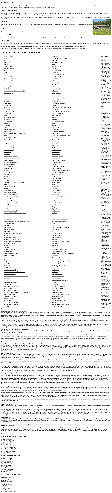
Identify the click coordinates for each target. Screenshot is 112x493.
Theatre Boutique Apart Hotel (11, 78)
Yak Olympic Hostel (57, 115)
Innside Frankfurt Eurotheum (11, 253)
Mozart (54, 231)
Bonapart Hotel (55, 129)
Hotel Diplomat (7, 231)
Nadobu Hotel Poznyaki (58, 121)
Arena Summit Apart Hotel (10, 192)
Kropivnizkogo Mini (8, 76)
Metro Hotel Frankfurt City (58, 298)
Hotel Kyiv (55, 125)
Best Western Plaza (56, 202)
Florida (54, 164)
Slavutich (54, 60)
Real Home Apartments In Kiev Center (61, 107)
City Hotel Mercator (57, 233)
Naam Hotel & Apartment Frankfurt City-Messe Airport (17, 292)
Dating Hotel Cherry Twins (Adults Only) (14, 182)
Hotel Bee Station (56, 178)
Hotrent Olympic (56, 162)
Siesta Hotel (55, 85)
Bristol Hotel (7, 207)
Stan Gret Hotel (7, 109)
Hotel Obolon (55, 127)
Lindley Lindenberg (57, 306)
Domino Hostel (7, 103)
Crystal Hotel (7, 176)
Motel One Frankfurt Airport (59, 205)
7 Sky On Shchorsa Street (10, 147)
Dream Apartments (56, 168)
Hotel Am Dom (7, 284)
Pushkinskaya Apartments (10, 186)
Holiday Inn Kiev (56, 93)
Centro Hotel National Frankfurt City (61, 259)
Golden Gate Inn (56, 143)
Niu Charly (6, 306)
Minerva (54, 223)
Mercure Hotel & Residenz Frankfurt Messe (62, 253)
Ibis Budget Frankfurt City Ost (59, 300)
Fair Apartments (56, 290)
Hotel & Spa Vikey (56, 150)
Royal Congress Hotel (57, 97)
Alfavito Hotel (7, 89)
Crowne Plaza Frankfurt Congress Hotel (61, 219)
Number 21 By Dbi (56, 66)
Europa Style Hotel (56, 278)
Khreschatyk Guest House (10, 87)
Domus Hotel (7, 123)
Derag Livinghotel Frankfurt (10, 294)
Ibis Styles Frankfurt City (10, 274)
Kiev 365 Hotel (56, 152)
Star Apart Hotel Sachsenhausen (60, 280)
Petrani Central (55, 133)
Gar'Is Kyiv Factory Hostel (10, 156)
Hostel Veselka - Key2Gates (10, 137)
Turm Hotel (55, 245)
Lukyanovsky (55, 87)
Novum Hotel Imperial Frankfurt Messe (61, 261)
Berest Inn (54, 184)
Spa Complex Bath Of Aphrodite (11, 162)
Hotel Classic (7, 154)
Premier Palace (55, 56)
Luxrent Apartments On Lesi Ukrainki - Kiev (14, 133)
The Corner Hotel (8, 265)
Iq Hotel (6, 115)
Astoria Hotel (7, 209)
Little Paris (6, 215)
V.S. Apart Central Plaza (9, 111)
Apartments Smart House (10, 168)
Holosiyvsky (55, 68)
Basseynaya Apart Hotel (58, 74)
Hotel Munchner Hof (9, 223)
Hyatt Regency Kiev (57, 62)
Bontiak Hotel (55, 109)
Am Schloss (55, 255)
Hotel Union (55, 247)
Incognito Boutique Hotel (10, 145)
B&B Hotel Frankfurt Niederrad (60, 249)
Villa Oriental (55, 263)
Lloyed (54, 267)
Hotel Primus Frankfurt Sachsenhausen (61, 227)
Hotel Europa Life (8, 198)
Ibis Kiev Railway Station (58, 172)
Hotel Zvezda (55, 141)
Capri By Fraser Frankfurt (10, 290)
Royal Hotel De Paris (57, 76)
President (6, 261)
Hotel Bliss (55, 282)
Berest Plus (6, 188)
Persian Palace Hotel (8, 150)
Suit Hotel (6, 143)
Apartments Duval (8, 251)
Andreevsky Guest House (58, 131)
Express (5, 70)
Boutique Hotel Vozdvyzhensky (59, 58)
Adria (5, 60)
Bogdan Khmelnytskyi (9, 107)
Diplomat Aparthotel (8, 66)
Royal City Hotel (56, 78)
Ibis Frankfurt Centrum (9, 249)
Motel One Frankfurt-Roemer (11, 304)
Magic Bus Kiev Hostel (9, 117)
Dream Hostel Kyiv (8, 93)
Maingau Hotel (7, 259)
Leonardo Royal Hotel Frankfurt (11, 239)
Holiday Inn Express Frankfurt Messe (61, 241)
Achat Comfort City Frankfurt (11, 202)
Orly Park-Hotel (56, 145)
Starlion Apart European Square (11, 158)
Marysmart (6, 170)
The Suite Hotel (56, 257)
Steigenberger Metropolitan (58, 207)
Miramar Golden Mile (9, 229)
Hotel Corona (55, 270)
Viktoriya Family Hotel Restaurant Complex (14, 91)
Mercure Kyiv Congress (58, 89)
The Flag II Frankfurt (9, 300)
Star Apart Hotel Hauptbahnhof (11, 302)
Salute (53, 80)
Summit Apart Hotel (8, 172)
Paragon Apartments (57, 274)
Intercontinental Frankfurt (10, 237)
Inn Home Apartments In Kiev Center (61, 111)
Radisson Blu (7, 263)
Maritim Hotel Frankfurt (9, 243)
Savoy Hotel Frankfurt (57, 237)
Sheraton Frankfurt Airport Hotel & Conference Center (17, 221)
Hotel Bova (55, 284)
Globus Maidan (56, 188)
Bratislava (6, 97)
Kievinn (5, 127)
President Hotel (56, 158)
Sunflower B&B (56, 119)
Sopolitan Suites (7, 257)
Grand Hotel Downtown (9, 267)
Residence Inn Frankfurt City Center (61, 304)
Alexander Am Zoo (56, 239)
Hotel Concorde (56, 211)
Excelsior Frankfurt (57, 235)
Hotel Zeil (54, 213)
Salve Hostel (55, 91)
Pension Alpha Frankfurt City (59, 265)
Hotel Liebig (55, 272)
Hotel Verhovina (7, 105)
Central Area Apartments (10, 164)
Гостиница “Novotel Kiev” (10, 194)
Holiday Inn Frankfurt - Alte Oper (60, 288)
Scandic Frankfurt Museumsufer (11, 286)
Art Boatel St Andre (8, 121)
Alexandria (54, 117)
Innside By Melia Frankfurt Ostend (60, 294)
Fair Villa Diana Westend (10, 270)
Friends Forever (56, 192)
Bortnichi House (7, 184)
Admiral (54, 225)
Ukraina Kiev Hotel (57, 70)
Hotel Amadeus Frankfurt (10, 200)
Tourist (54, 64)
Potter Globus (7, 180)
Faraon (5, 72)
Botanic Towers (56, 154)
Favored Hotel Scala (8, 205)
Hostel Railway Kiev (57, 137)
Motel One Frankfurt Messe (58, 286)
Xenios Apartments (8, 298)
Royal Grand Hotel (56, 101)
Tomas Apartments (8, 166)
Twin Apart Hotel (56, 139)
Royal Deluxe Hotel (8, 85)
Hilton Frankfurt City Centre (59, 251)
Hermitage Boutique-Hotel (58, 103)
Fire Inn (54, 147)
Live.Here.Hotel (7, 178)
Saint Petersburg (7, 119)
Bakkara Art (55, 72)
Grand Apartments (56, 190)
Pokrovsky (6, 141)
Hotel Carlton (55, 229)
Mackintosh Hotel (56, 174)
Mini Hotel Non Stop (9, 139)
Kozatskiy (6, 74)
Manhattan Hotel (56, 200)
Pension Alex (7, 278)
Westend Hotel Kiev (57, 180)
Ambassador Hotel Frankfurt (59, 196)
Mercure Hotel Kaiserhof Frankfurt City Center (15, 213)
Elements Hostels (56, 182)
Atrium (54, 215)
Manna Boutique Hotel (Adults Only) (61, 170)
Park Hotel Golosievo (57, 95)
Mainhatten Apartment (57, 296)
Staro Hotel (6, 101)
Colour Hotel (55, 198)
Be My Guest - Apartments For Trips (61, 135)
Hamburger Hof (7, 217)
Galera (53, 176)
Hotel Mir (6, 64)
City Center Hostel (8, 80)
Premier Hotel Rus (8, 58)
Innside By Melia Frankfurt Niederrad (13, 241)
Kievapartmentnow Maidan (58, 160)
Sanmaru (54, 302)
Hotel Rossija (7, 247)
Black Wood (55, 186)
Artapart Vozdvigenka (9, 190)
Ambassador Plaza (56, 99)
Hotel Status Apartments (9, 95)
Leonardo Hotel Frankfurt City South (12, 196)
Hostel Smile (55, 123)
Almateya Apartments (57, 113)
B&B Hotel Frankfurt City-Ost (11, 282)
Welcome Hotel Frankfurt (58, 276)
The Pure (6, 245)
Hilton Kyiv (6, 99)
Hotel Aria (6, 225)
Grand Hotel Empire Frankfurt (11, 296)
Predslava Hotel (7, 131)
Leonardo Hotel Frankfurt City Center (13, 233)
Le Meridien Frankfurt (9, 255)
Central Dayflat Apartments (10, 82)
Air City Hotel (7, 125)
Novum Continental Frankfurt (11, 211)
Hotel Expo (6, 280)
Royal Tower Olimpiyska (58, 166)
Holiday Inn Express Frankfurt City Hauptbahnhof (16, 276)
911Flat (5, 135)
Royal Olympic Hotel (9, 68)
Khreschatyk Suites (8, 113)
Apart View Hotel (8, 174)
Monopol (6, 235)
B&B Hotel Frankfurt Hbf (58, 292)
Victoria (54, 217)
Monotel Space (55, 194)
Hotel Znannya (7, 152)
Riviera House (7, 62)
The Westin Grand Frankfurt (59, 221)
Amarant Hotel (55, 105)
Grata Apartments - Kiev (9, 129)
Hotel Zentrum (7, 227)
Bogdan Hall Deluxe (8, 160)
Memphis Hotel (7, 219)
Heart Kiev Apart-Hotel (57, 156)
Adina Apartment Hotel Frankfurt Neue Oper (14, 272)
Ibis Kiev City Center (57, 82)
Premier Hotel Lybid (8, 56)
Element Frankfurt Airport (10, 288)
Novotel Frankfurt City (57, 243)
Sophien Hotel (55, 209)
